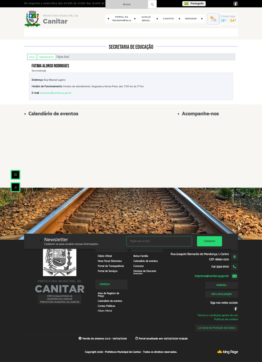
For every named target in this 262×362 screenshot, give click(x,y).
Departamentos (46, 56)
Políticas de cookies (226, 319)
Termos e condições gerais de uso (217, 315)
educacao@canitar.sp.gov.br (56, 93)
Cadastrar (209, 241)
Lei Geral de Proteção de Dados (216, 327)
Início (32, 56)
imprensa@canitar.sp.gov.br (212, 276)
